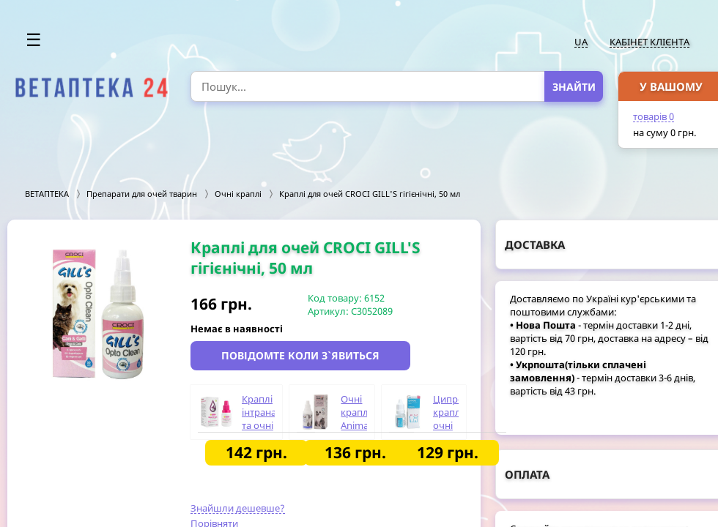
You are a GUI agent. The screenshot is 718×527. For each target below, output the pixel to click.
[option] (99, 314)
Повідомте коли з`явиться (300, 355)
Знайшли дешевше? (237, 508)
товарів (653, 116)
